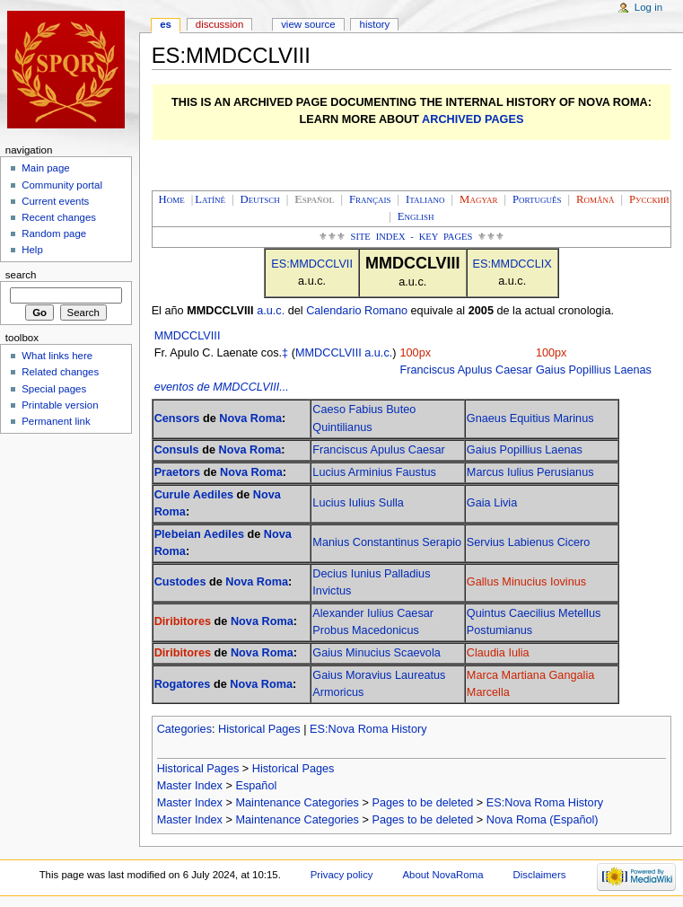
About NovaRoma (442, 874)
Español (255, 785)
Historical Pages (259, 729)
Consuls (176, 450)
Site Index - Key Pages (412, 237)
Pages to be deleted (422, 803)
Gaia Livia (492, 503)
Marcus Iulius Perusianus (530, 472)
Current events (55, 201)
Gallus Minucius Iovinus (526, 582)
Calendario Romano (356, 310)
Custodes (180, 582)
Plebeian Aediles (199, 534)
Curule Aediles (193, 495)
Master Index (190, 785)
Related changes (60, 371)
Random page (54, 233)
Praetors (177, 472)
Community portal (62, 185)
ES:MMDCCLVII (312, 264)
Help (32, 249)
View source (308, 24)
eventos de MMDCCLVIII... (221, 387)
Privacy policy (342, 874)
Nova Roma (250, 418)
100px (416, 353)
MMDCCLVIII (187, 336)
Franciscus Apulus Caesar (466, 370)
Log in (648, 7)
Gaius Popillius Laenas (594, 370)
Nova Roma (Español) (542, 820)
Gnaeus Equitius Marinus (530, 418)
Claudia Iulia (498, 653)
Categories (184, 729)
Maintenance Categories (297, 803)
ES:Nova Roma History (368, 729)
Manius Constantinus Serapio (386, 542)
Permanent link (56, 421)
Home (172, 199)
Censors (177, 418)
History (375, 24)
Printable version (60, 405)
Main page (46, 168)
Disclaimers (538, 874)
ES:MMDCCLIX (512, 264)
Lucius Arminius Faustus (374, 472)
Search (21, 274)
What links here (57, 355)
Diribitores (182, 621)
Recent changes (59, 217)
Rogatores (182, 684)
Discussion (219, 24)
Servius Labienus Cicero (529, 542)
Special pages (54, 388)
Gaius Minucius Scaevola (376, 653)
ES (165, 24)
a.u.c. (271, 310)
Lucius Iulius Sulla (358, 503)
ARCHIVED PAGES (472, 119)
